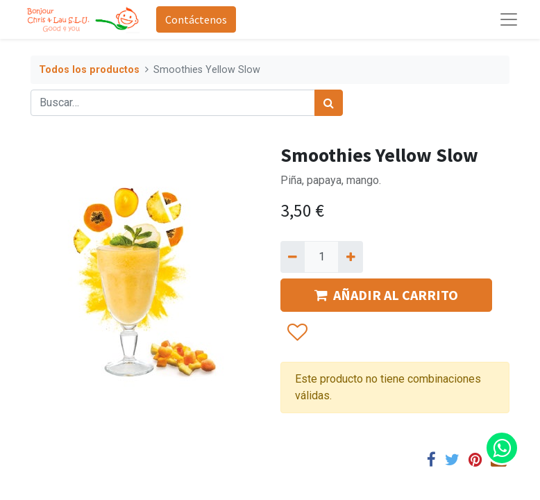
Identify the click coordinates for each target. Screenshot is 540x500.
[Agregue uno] (350, 257)
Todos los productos (89, 70)
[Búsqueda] (328, 103)
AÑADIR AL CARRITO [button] (386, 294)
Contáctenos (196, 19)
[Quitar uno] (292, 257)
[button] (297, 333)
